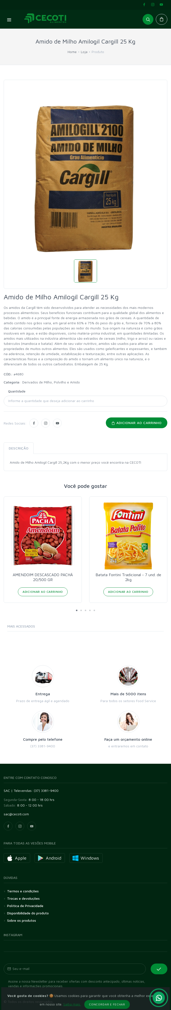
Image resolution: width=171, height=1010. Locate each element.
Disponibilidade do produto (28, 913)
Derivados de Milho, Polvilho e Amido (51, 382)
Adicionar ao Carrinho (43, 592)
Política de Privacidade (25, 906)
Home (72, 52)
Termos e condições (23, 891)
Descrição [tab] (18, 448)
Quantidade (16, 391)
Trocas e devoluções (23, 898)
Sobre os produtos (21, 920)
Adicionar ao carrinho (136, 423)
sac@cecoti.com (16, 814)
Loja (84, 52)
